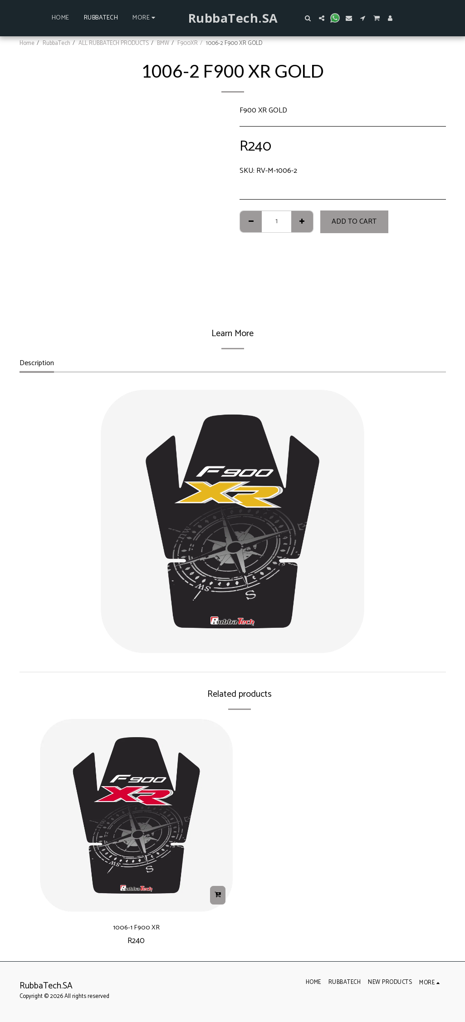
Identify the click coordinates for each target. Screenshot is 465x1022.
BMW (163, 43)
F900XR (187, 43)
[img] (136, 815)
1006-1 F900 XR (136, 929)
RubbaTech (56, 43)
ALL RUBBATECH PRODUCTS (113, 43)
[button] (308, 18)
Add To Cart (354, 221)
